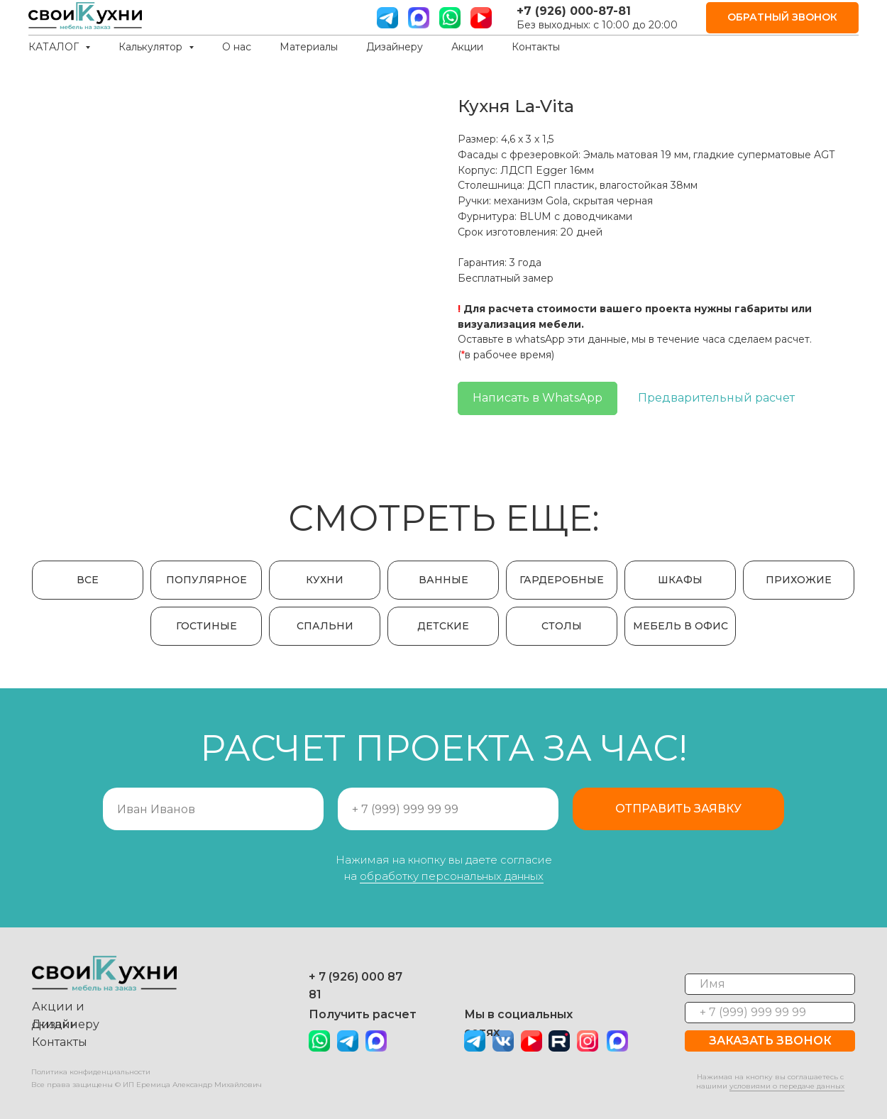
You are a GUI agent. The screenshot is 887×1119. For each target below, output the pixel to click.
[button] (782, 18)
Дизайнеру (394, 46)
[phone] (770, 1012)
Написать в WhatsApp (537, 397)
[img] (376, 1041)
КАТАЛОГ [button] (55, 46)
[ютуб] (481, 17)
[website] (418, 17)
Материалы (309, 46)
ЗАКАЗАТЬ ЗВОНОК (770, 1040)
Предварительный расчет (716, 397)
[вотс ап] (450, 17)
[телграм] (387, 17)
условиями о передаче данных (786, 1086)
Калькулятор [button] (152, 46)
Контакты (536, 46)
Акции (467, 46)
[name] (770, 984)
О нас (236, 46)
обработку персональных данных (452, 876)
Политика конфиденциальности (90, 1071)
